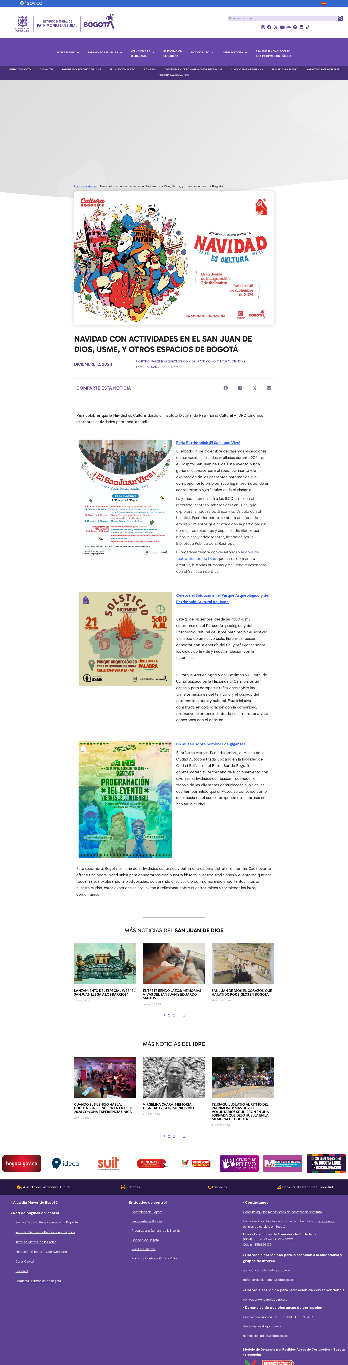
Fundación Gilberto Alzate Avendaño (41, 1252)
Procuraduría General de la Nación (156, 1231)
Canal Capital (25, 1261)
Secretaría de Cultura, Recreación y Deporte (47, 1223)
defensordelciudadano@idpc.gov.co (269, 1280)
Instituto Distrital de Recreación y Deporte (45, 1232)
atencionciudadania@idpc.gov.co (266, 1271)
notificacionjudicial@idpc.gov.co (266, 1336)
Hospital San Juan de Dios (157, 367)
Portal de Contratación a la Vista (154, 1258)
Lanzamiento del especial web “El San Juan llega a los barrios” (104, 993)
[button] (226, 388)
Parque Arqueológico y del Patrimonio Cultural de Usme (198, 361)
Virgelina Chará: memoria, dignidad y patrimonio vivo (168, 1106)
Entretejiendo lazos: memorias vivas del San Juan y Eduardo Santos (172, 994)
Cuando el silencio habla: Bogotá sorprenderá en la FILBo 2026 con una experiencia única (103, 1108)
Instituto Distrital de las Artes (36, 1242)
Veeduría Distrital (144, 1249)
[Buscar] (340, 18)
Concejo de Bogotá (145, 1240)
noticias (91, 186)
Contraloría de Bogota (147, 1212)
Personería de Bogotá (147, 1221)
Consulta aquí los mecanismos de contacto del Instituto (282, 1212)
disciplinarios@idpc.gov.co (262, 1326)
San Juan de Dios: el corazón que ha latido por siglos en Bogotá (242, 993)
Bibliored (22, 1271)
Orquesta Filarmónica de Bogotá (38, 1281)
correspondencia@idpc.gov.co (265, 1299)
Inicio (78, 186)
